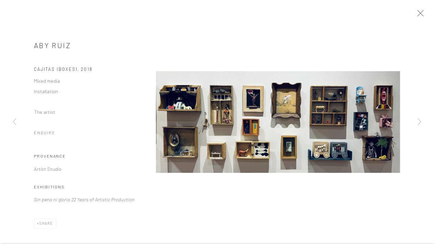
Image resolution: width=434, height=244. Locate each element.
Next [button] (419, 122)
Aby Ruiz (52, 47)
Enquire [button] (45, 135)
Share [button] (46, 225)
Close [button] (421, 15)
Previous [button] (14, 122)
